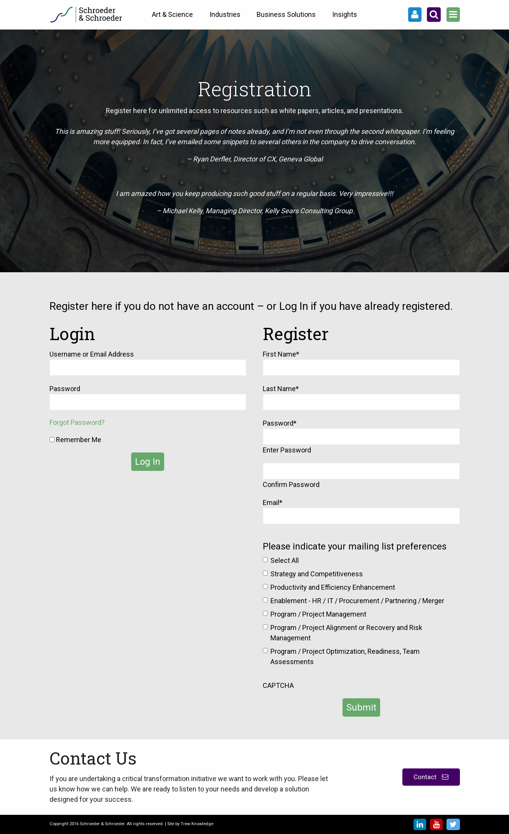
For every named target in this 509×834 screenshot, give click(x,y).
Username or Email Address (91, 354)
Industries (224, 14)
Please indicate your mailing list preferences (354, 546)
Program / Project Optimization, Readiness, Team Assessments (345, 656)
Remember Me (75, 440)
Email (272, 502)
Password (64, 389)
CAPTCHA (278, 685)
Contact (430, 777)
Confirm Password (291, 484)
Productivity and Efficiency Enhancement (332, 587)
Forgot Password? (77, 422)
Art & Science (172, 14)
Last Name (281, 389)
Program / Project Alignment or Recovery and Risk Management (346, 632)
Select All (284, 560)
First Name (281, 354)
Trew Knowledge (197, 823)
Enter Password (287, 450)
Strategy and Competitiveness (316, 574)
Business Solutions (286, 14)
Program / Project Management (318, 614)
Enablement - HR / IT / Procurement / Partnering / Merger (357, 601)
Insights (344, 14)
